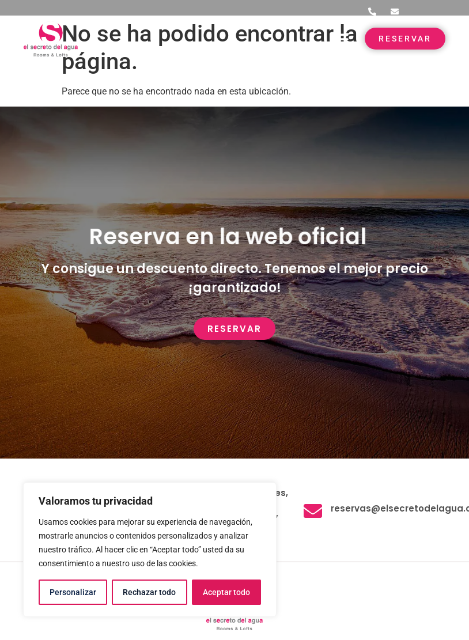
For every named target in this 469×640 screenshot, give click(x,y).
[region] (150, 549)
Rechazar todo (149, 592)
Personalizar (73, 592)
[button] (340, 38)
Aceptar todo (226, 592)
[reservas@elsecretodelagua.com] (313, 511)
